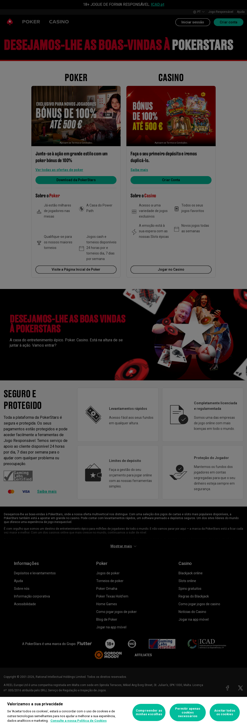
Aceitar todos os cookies (224, 712)
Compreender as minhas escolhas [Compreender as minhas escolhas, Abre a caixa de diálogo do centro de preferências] (149, 712)
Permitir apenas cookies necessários (187, 712)
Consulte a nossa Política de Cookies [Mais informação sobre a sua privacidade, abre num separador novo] (78, 720)
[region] (123, 712)
